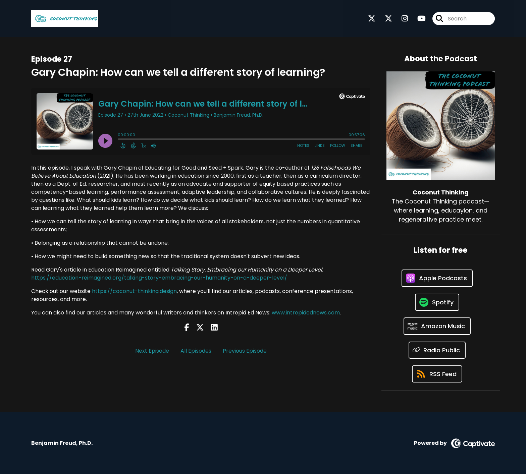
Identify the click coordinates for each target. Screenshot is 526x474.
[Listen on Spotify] (437, 302)
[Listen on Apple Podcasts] (437, 278)
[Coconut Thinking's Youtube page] (417, 18)
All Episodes (195, 351)
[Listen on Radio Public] (437, 350)
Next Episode (152, 351)
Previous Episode (245, 351)
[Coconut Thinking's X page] (371, 18)
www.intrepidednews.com (306, 312)
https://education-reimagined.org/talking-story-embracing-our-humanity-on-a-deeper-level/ (159, 278)
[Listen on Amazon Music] (437, 326)
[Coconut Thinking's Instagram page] (400, 18)
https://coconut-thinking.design (134, 291)
